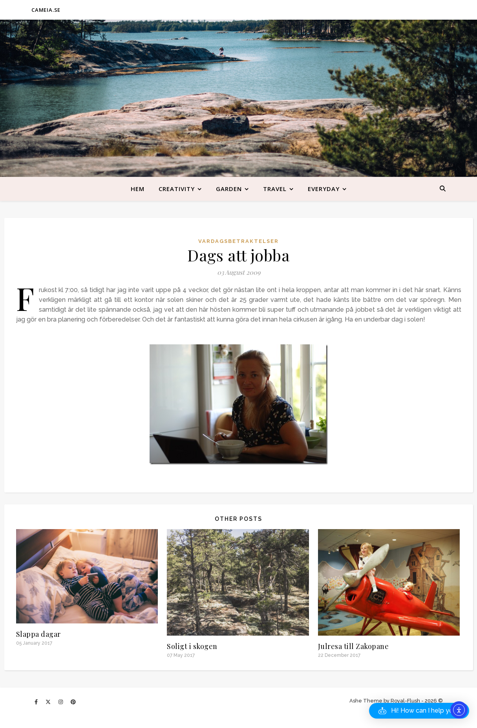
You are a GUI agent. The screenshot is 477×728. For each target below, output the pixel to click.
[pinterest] (73, 702)
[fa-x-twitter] (49, 702)
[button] (419, 711)
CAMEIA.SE (45, 9)
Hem (137, 189)
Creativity (177, 189)
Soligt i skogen (192, 646)
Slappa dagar (38, 634)
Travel (275, 189)
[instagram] (61, 702)
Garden (229, 189)
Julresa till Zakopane (353, 646)
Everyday (324, 189)
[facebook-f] (37, 702)
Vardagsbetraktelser (238, 241)
